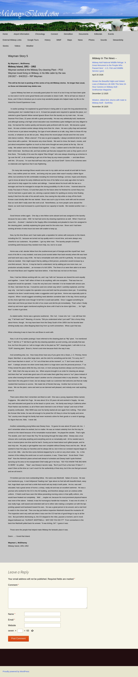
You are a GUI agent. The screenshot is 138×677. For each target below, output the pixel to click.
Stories (6, 46)
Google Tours (33, 40)
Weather (29, 46)
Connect (54, 34)
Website (12, 625)
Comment (13, 585)
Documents (83, 34)
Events (111, 34)
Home (5, 34)
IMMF (58, 40)
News (80, 40)
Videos (17, 46)
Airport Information (21, 34)
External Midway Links (12, 40)
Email (11, 620)
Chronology (40, 34)
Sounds (104, 40)
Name (11, 614)
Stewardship (118, 40)
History (48, 40)
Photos (92, 40)
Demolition (68, 34)
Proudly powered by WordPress (16, 671)
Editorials (98, 34)
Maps (69, 40)
